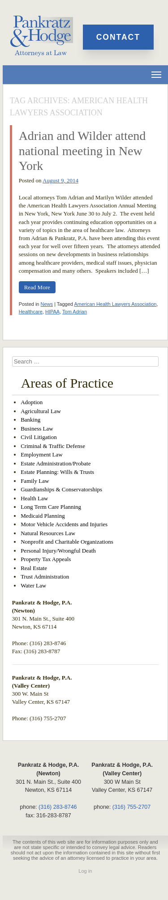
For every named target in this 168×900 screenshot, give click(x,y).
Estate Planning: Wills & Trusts (57, 472)
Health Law (34, 498)
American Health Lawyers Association (115, 304)
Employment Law (42, 454)
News (47, 304)
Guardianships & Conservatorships (61, 489)
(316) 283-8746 (58, 807)
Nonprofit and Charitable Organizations (67, 541)
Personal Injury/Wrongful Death (58, 550)
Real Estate (34, 568)
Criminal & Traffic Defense (53, 446)
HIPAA (52, 311)
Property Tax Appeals (46, 559)
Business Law (37, 428)
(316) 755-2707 (131, 807)
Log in (85, 871)
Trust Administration (45, 576)
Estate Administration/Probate (55, 463)
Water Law (33, 585)
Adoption (32, 402)
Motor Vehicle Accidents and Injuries (64, 524)
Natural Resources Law (48, 533)
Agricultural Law (41, 411)
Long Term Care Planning (51, 506)
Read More (37, 287)
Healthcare (31, 311)
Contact (118, 37)
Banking (30, 419)
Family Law (35, 480)
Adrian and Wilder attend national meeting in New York (82, 151)
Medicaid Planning (43, 515)
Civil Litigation (39, 437)
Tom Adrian (74, 311)
